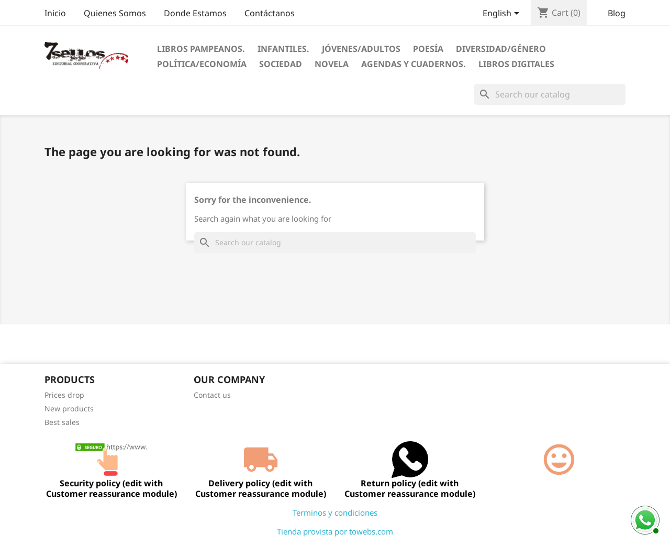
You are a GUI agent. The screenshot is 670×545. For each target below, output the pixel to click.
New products (69, 408)
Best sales (62, 422)
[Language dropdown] (503, 14)
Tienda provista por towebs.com (335, 531)
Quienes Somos (115, 13)
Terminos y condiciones (335, 512)
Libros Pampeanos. (201, 48)
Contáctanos (269, 13)
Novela (332, 64)
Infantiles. (283, 48)
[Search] (550, 94)
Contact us (212, 395)
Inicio (55, 13)
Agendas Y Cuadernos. (413, 64)
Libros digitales (516, 64)
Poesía (428, 48)
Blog (617, 13)
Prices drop (64, 395)
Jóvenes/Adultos (361, 48)
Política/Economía (202, 64)
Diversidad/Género (501, 48)
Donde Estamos (195, 13)
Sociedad (280, 64)
